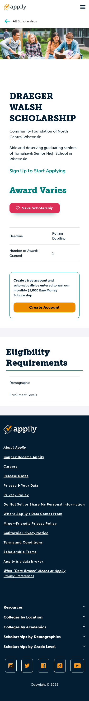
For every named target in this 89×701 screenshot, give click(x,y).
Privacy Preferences (19, 576)
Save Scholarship (34, 208)
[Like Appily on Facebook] (43, 665)
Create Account (44, 307)
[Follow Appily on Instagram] (11, 665)
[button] (19, 208)
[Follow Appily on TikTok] (60, 665)
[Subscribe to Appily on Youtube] (77, 665)
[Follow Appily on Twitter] (27, 665)
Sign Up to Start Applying (37, 171)
